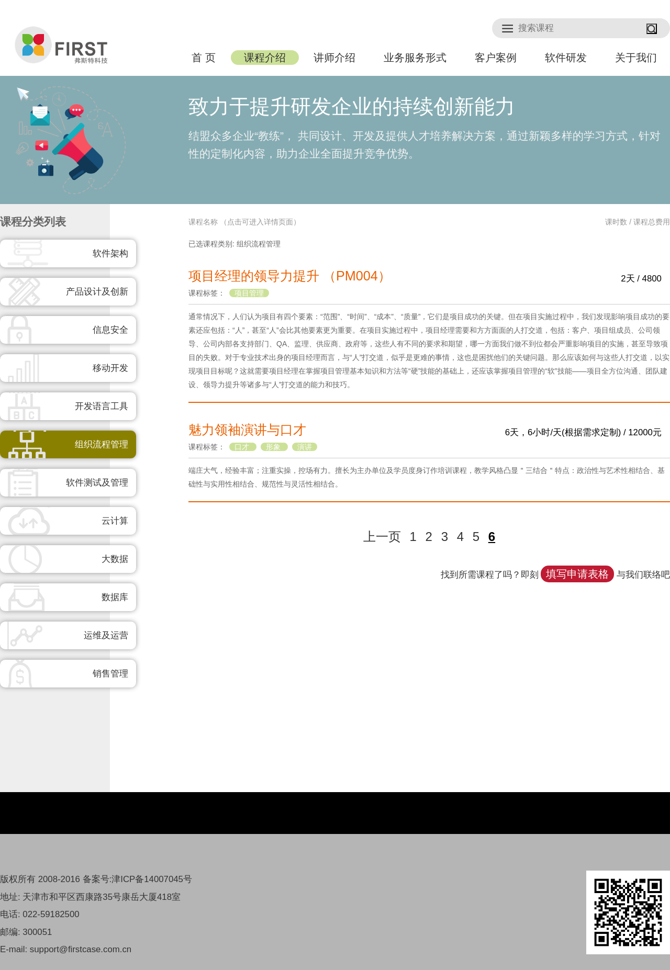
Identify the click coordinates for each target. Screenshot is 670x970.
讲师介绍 (334, 57)
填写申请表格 (577, 574)
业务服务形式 (415, 57)
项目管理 (249, 293)
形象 (274, 447)
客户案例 (496, 57)
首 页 (203, 57)
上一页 (382, 536)
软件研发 (566, 57)
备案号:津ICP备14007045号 (137, 879)
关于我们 (636, 57)
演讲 (304, 447)
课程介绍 (265, 57)
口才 (242, 447)
